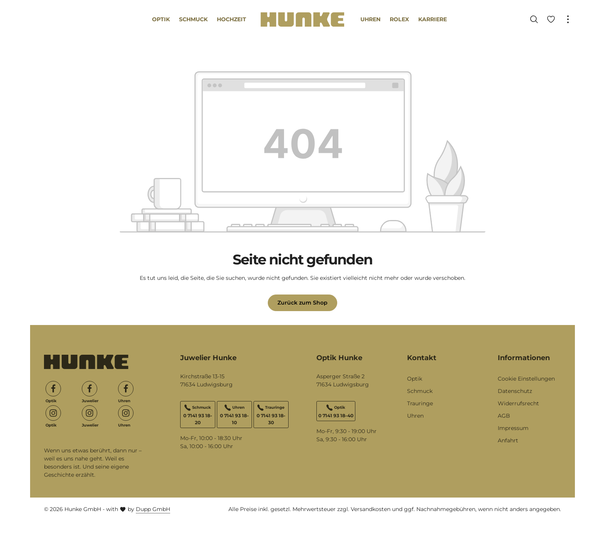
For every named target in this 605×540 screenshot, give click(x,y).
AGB (504, 415)
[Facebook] (53, 388)
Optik (414, 378)
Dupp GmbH (153, 509)
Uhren (415, 415)
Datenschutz (515, 391)
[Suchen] (534, 19)
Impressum (513, 428)
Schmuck (420, 391)
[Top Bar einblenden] (568, 19)
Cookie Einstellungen (526, 378)
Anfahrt (508, 440)
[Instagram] (53, 413)
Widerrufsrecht (518, 403)
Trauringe (420, 403)
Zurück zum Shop (302, 302)
